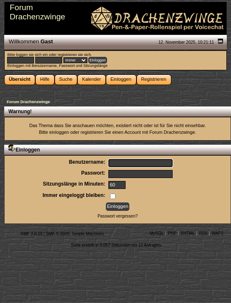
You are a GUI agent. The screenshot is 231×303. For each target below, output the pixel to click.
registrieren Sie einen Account (111, 132)
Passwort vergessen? (117, 216)
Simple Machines (88, 233)
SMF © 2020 (57, 233)
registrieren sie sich (74, 55)
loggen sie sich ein (31, 55)
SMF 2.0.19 (31, 233)
